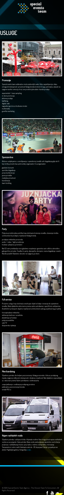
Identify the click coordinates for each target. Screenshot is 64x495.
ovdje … (29, 450)
